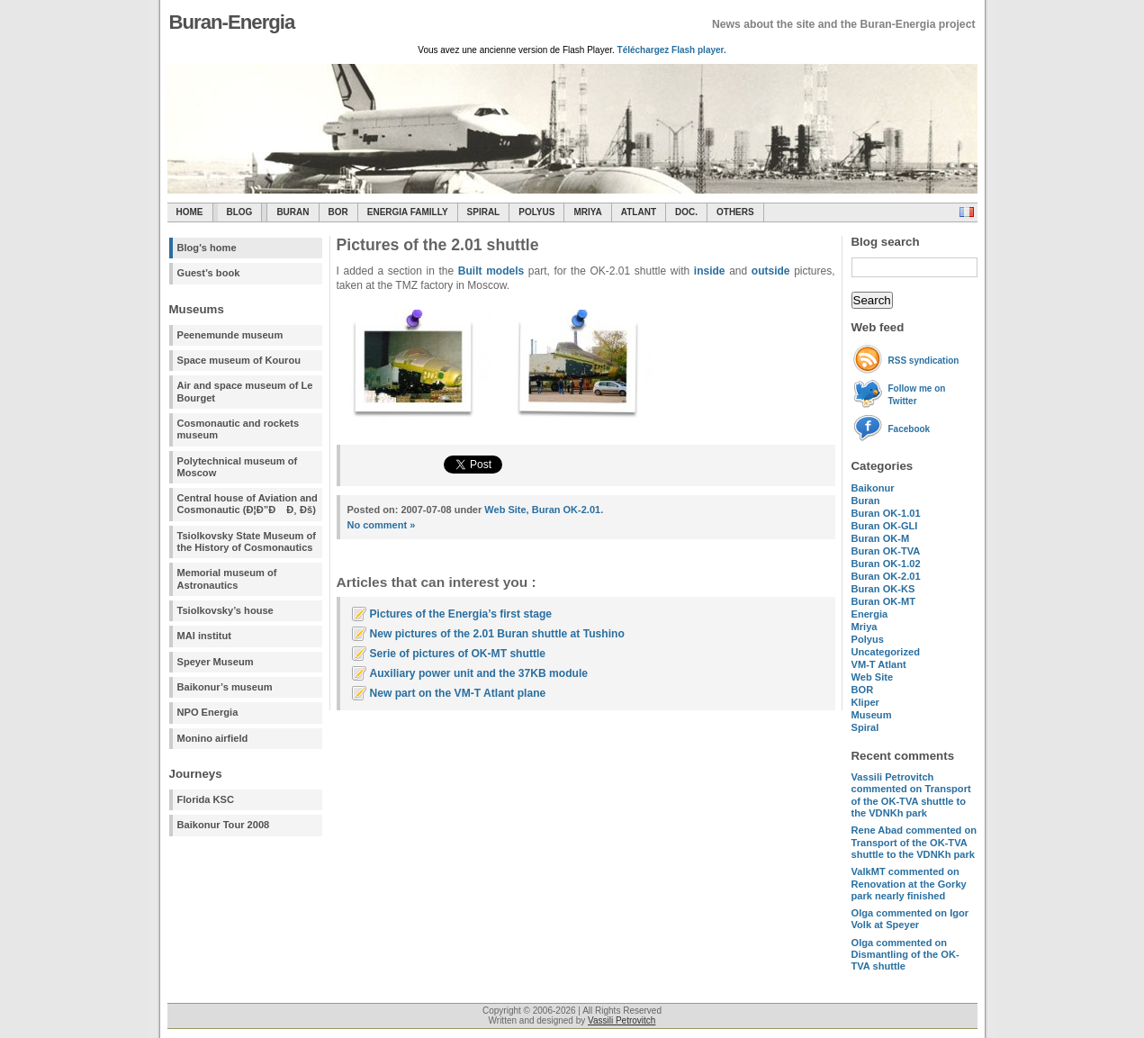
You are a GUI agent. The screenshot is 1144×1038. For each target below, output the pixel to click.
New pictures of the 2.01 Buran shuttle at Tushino (497, 633)
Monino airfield (212, 738)
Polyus (536, 212)
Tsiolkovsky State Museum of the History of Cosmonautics (247, 541)
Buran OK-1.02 (886, 563)
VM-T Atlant (878, 664)
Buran (292, 212)
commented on (911, 795)
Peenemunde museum (230, 334)
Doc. (686, 212)
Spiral (865, 727)
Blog (240, 212)
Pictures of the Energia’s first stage (461, 614)
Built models (491, 271)
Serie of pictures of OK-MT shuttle (458, 653)
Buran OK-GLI (884, 525)
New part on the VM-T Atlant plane (458, 693)
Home (189, 212)
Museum (871, 714)
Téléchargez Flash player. (671, 50)
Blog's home (207, 247)
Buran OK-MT (883, 601)
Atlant (638, 212)
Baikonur (873, 488)
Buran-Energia (232, 22)
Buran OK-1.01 (886, 513)
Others (735, 212)
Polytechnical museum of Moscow (237, 467)
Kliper (865, 702)
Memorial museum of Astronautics (227, 578)
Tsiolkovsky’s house (225, 610)
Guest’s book (208, 272)
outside (771, 271)
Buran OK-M (880, 538)
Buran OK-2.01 (886, 576)
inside (709, 271)
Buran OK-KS (883, 588)
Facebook (909, 429)
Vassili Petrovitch (621, 1020)
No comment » (381, 524)
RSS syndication (923, 361)
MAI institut (204, 635)
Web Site (872, 677)
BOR (338, 212)
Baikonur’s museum (225, 686)
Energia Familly (407, 212)
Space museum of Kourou (239, 360)
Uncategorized (885, 651)
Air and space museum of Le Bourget (245, 391)
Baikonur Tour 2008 (223, 824)
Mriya (587, 212)
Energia (869, 614)
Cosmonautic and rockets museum (238, 429)
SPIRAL (483, 212)
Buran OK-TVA (886, 551)
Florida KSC (206, 799)
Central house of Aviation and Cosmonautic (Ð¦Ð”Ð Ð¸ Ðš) (247, 503)
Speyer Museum (215, 661)
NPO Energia (208, 712)
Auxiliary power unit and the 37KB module (479, 673)
